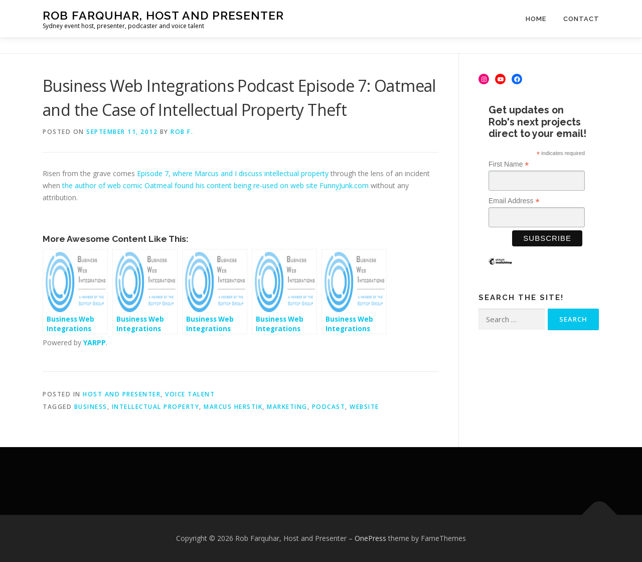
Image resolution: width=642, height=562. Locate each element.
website (364, 406)
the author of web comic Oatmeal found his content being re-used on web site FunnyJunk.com (215, 185)
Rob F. (182, 131)
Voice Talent (190, 394)
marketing (287, 406)
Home (536, 19)
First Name (509, 164)
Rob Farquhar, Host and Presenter (163, 15)
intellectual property (156, 406)
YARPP (94, 342)
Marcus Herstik (233, 406)
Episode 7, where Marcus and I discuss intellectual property (233, 173)
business (90, 406)
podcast (329, 406)
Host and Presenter (121, 394)
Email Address (514, 201)
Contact (581, 19)
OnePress (370, 538)
